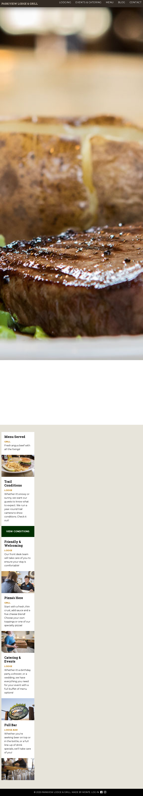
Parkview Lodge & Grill (19, 3)
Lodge (8, 490)
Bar (15, 730)
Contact (136, 2)
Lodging (65, 2)
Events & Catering (88, 2)
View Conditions (17, 531)
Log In (95, 792)
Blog (121, 2)
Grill (7, 441)
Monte (86, 792)
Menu (110, 2)
